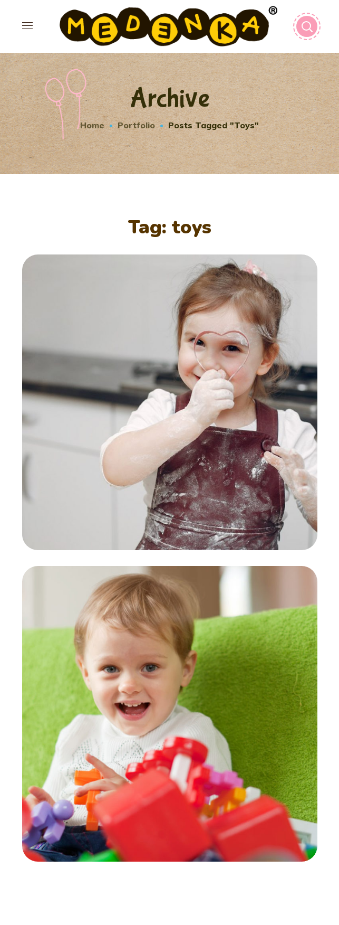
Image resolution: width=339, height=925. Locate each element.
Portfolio (136, 125)
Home (92, 125)
